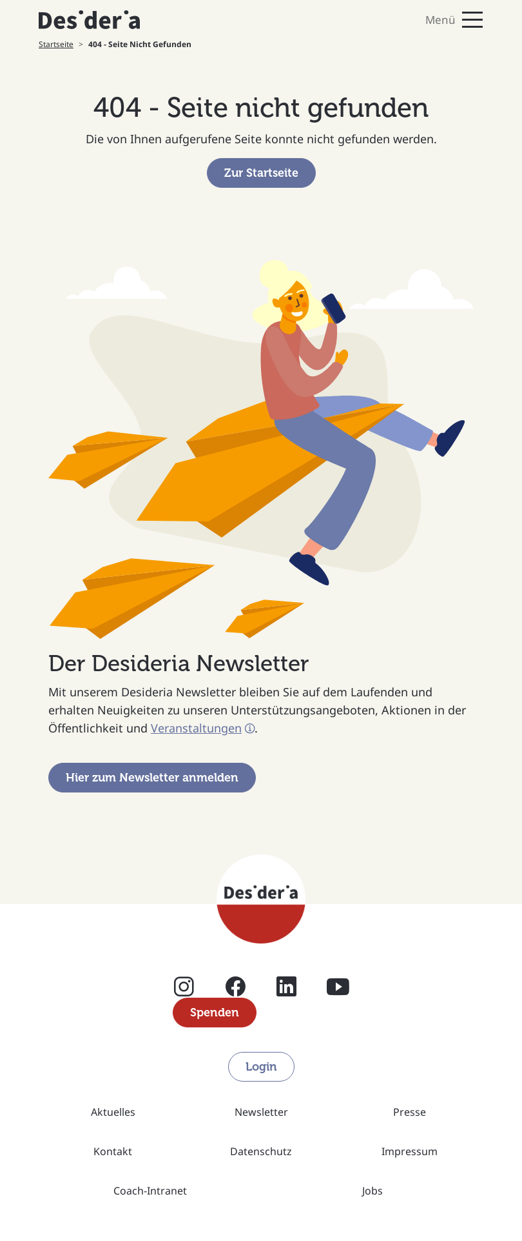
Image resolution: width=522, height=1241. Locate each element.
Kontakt (112, 1151)
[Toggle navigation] (377, 19)
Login (261, 1067)
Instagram (184, 986)
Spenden (214, 1012)
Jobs (372, 1191)
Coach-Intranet (150, 1191)
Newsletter (261, 1112)
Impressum (410, 1151)
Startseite (56, 44)
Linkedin (286, 986)
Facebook (235, 986)
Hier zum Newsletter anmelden (152, 778)
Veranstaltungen (196, 728)
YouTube (338, 986)
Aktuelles (113, 1112)
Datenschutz (261, 1151)
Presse (409, 1112)
